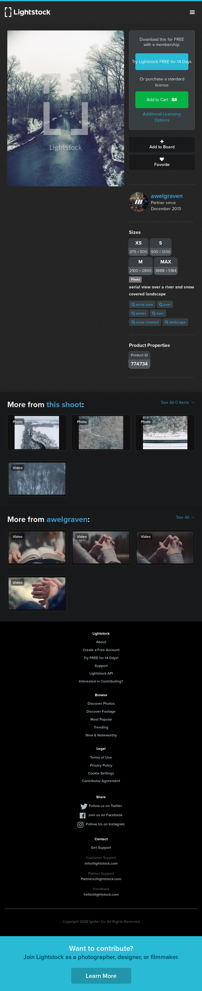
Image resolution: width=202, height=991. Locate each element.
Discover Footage (101, 711)
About (101, 641)
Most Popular (101, 719)
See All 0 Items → (178, 403)
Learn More (101, 975)
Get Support (101, 847)
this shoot (64, 404)
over (165, 304)
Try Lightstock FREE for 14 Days (161, 61)
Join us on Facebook (105, 814)
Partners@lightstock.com (101, 878)
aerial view (142, 304)
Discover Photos (101, 703)
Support (101, 665)
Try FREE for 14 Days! (101, 657)
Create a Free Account (101, 649)
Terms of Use (101, 757)
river (158, 313)
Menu (192, 12)
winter (138, 313)
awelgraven (167, 195)
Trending (101, 727)
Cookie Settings (101, 773)
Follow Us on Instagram (105, 824)
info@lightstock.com (101, 863)
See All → (185, 517)
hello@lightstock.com (101, 894)
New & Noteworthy (101, 735)
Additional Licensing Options (162, 117)
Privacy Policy (101, 765)
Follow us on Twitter (105, 805)
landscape (175, 322)
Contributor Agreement (101, 780)
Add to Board (161, 144)
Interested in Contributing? (101, 681)
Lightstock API (101, 673)
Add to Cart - (162, 100)
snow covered (145, 322)
